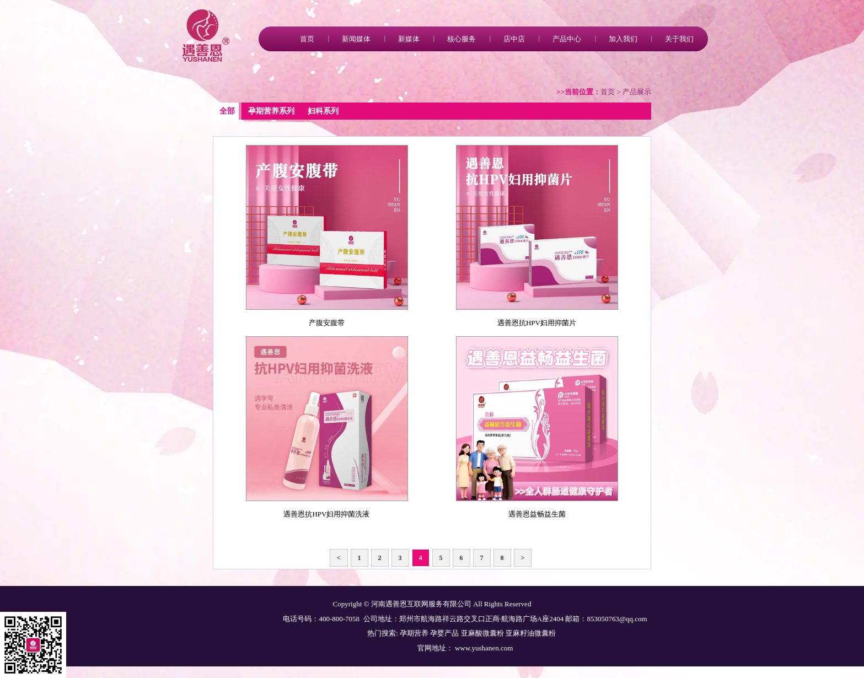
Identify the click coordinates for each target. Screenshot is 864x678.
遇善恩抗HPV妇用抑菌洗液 (326, 514)
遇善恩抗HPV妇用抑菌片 (536, 323)
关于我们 (679, 39)
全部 (227, 111)
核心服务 (461, 39)
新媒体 (409, 39)
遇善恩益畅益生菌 (537, 514)
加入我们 (623, 39)
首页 (307, 39)
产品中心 (566, 39)
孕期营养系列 (271, 111)
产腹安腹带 (327, 323)
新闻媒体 (356, 39)
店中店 (514, 39)
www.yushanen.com (483, 648)
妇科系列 (323, 111)
